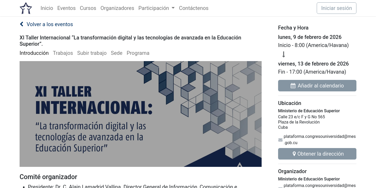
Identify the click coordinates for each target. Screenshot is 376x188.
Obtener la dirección (317, 154)
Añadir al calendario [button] (317, 86)
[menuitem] (46, 8)
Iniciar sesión (336, 8)
